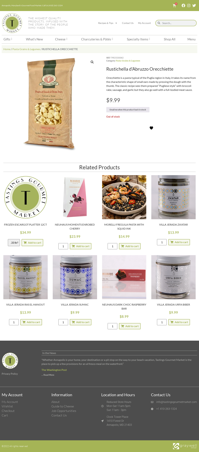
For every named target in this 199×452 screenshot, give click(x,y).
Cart (5, 415)
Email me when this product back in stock (128, 109)
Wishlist (7, 406)
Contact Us (128, 23)
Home (6, 49)
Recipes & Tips (107, 23)
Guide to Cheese (62, 406)
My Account (144, 23)
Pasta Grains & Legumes (26, 49)
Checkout (8, 410)
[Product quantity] (63, 246)
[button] (92, 62)
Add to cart (34, 242)
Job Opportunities (63, 410)
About (55, 401)
